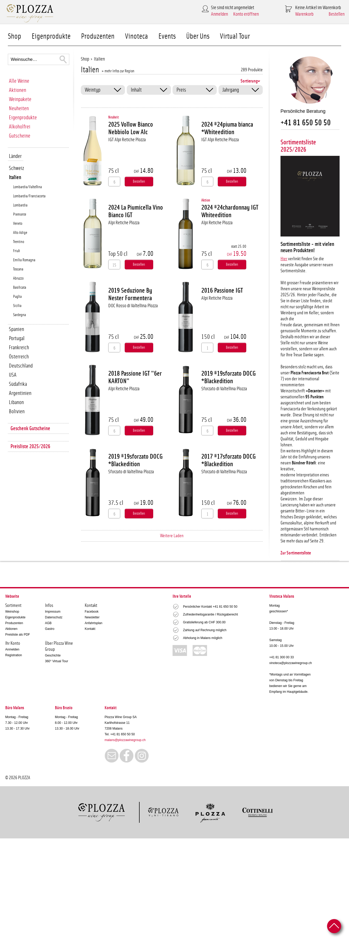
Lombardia (20, 205)
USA (12, 375)
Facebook (92, 611)
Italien (15, 177)
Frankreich (19, 347)
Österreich (19, 356)
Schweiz (16, 168)
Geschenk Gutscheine (30, 428)
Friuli (16, 251)
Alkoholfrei (19, 126)
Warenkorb (304, 14)
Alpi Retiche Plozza (124, 222)
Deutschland (21, 366)
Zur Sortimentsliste (296, 553)
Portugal (17, 338)
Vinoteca (136, 36)
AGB (48, 623)
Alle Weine (19, 81)
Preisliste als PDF (17, 634)
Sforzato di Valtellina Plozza (224, 388)
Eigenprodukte (51, 36)
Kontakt (90, 629)
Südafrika (18, 384)
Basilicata (19, 287)
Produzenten (98, 36)
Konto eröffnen (246, 14)
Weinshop (12, 611)
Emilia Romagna (24, 260)
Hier (284, 259)
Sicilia (17, 306)
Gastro (49, 629)
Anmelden (219, 14)
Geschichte (53, 655)
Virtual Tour (235, 36)
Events (167, 36)
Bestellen (337, 14)
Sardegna (19, 315)
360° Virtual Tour (56, 661)
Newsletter (92, 617)
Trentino (18, 242)
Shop (14, 36)
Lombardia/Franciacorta (29, 196)
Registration (13, 655)
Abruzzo (18, 278)
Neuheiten (19, 108)
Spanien (16, 329)
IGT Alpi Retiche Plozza (127, 139)
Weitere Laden (172, 536)
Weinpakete (20, 99)
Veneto (17, 224)
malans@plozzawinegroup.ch (125, 740)
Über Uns (197, 36)
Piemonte (19, 214)
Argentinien (20, 393)
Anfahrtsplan (93, 623)
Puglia (17, 297)
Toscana (18, 269)
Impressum (52, 611)
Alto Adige (20, 233)
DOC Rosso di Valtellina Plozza (133, 305)
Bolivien (17, 411)
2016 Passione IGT (222, 290)
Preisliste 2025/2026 (30, 446)
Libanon (16, 402)
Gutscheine (19, 136)
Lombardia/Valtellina (27, 187)
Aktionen (17, 90)
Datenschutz (53, 617)
